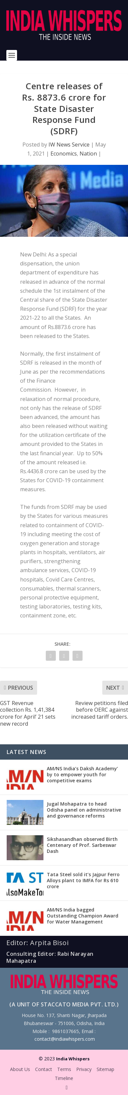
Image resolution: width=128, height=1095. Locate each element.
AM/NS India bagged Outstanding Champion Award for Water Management (82, 916)
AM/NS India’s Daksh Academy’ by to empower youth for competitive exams (82, 774)
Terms (64, 1069)
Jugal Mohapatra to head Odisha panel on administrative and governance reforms (84, 810)
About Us (20, 1069)
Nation (88, 153)
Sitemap (105, 1069)
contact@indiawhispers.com (64, 1039)
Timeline (64, 1078)
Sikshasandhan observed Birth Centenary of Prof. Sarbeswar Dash (82, 845)
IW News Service (69, 144)
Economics (63, 153)
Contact (43, 1069)
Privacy (84, 1069)
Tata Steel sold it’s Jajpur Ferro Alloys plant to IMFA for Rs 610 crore (83, 880)
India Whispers (73, 1059)
